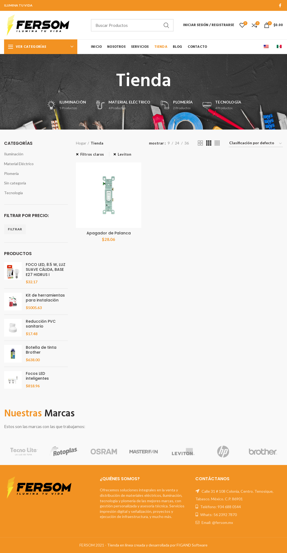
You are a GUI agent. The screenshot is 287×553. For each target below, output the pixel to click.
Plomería (11, 173)
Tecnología (13, 192)
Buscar (166, 25)
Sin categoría (15, 183)
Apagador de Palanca (109, 233)
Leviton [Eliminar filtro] (124, 154)
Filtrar (15, 229)
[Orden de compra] (256, 143)
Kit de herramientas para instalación (45, 298)
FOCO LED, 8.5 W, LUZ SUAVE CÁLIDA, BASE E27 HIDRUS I (45, 269)
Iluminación (13, 154)
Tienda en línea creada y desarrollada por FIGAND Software (157, 545)
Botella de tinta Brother (41, 350)
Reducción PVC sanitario (41, 324)
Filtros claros (92, 154)
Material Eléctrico (19, 163)
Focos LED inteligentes (37, 376)
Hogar (81, 143)
